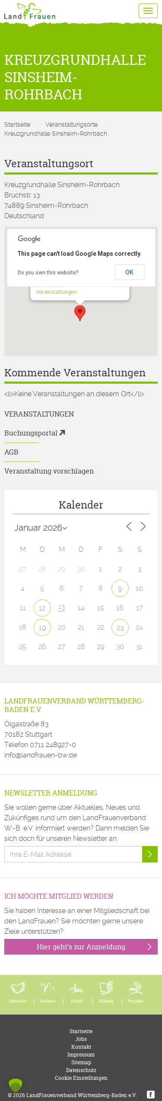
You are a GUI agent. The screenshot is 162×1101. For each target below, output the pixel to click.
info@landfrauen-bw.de (40, 755)
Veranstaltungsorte (71, 124)
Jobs (81, 1039)
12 (42, 608)
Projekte (135, 1001)
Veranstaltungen (55, 292)
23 (120, 628)
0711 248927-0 (53, 745)
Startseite (17, 124)
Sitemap (81, 1062)
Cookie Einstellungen (81, 1078)
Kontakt (81, 1046)
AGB (11, 452)
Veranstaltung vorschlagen (49, 471)
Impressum (81, 1054)
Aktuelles (18, 1001)
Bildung (106, 1001)
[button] (80, 313)
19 (42, 628)
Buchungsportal (30, 433)
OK (129, 272)
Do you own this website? (48, 273)
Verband (47, 1001)
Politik (77, 1001)
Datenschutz (81, 1070)
